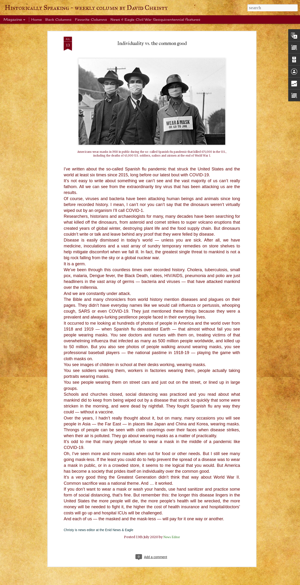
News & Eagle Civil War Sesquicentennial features (155, 19)
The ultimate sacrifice (121, 490)
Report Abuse (199, 582)
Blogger (186, 582)
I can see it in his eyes (120, 543)
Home (36, 19)
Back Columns (58, 19)
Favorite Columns (91, 19)
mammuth (159, 582)
